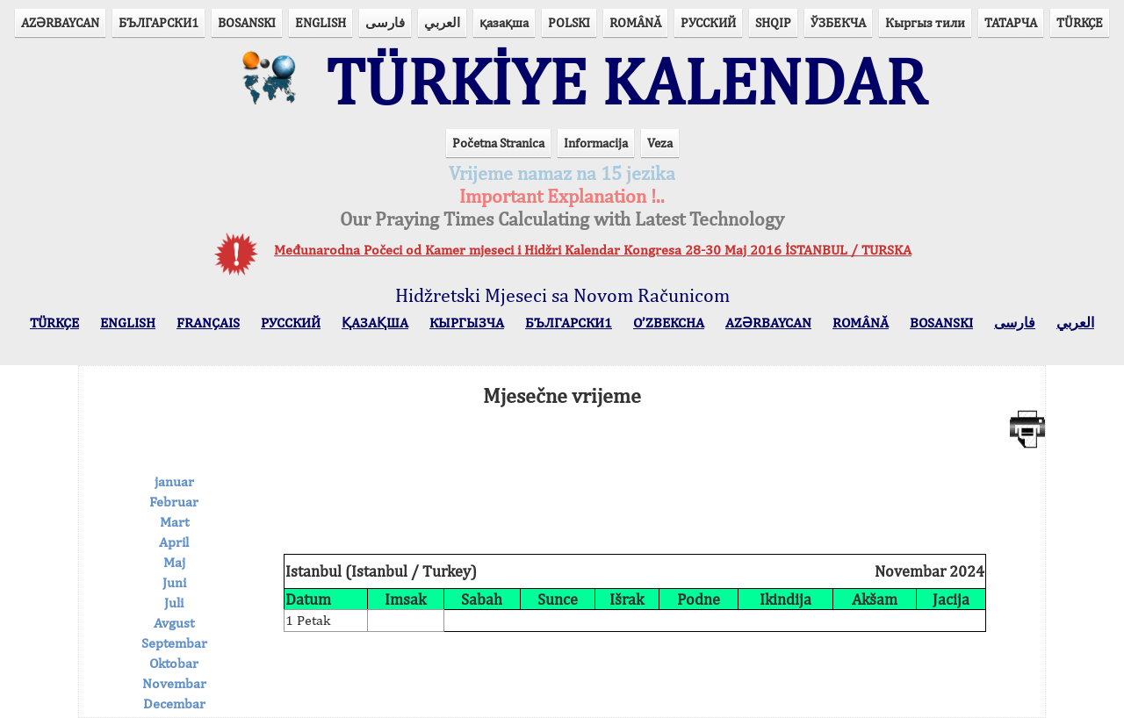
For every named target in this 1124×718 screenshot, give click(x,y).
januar (174, 481)
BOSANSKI (247, 22)
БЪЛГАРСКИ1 (158, 22)
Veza (660, 142)
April (174, 542)
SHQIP (773, 22)
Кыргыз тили (925, 22)
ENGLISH (320, 22)
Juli (174, 602)
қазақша (504, 22)
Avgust (174, 622)
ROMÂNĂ (635, 22)
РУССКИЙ (708, 22)
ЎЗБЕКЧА (838, 22)
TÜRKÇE (1079, 22)
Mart (174, 521)
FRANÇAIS (208, 322)
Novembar (174, 683)
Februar (173, 501)
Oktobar (173, 663)
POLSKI (569, 22)
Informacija (596, 142)
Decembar (174, 703)
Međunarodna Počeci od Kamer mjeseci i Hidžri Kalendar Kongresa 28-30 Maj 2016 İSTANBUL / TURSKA (592, 249)
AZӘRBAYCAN (60, 22)
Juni (174, 582)
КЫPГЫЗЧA (466, 322)
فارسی (385, 22)
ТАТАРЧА (1010, 22)
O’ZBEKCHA (668, 322)
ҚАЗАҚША (375, 322)
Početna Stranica (498, 142)
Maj (174, 562)
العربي (442, 22)
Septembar (174, 643)
